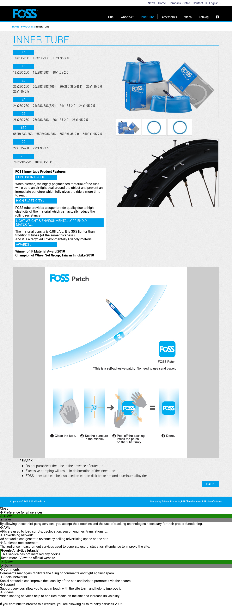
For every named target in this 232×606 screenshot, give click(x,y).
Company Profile (179, 3)
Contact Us (200, 3)
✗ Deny (5, 520)
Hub (111, 17)
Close (4, 508)
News (151, 3)
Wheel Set (127, 17)
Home (162, 3)
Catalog (204, 17)
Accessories (169, 17)
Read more (9, 558)
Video (188, 17)
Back (210, 484)
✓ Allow (6, 516)
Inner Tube (147, 17)
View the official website (37, 558)
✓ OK (119, 604)
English (215, 3)
